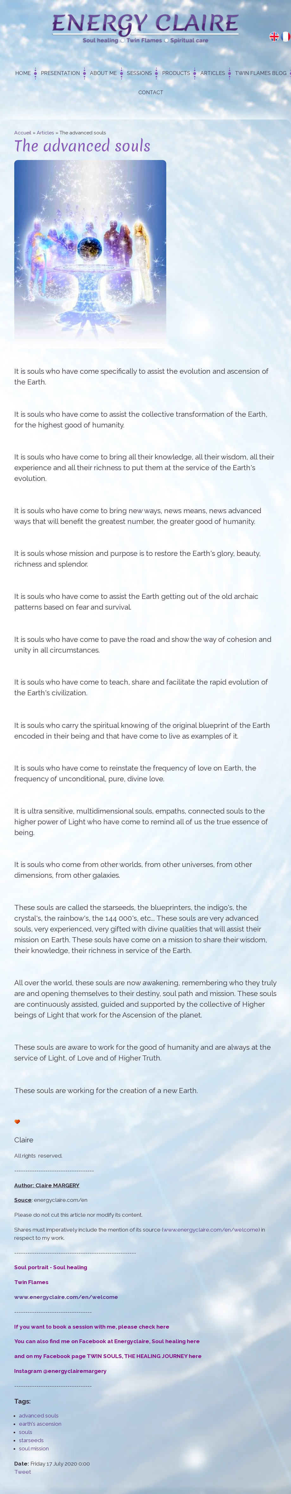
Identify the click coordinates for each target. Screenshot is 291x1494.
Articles (212, 73)
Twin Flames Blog (261, 73)
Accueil (22, 133)
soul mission (34, 1448)
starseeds (31, 1440)
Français (286, 37)
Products (176, 73)
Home (23, 73)
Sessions (139, 73)
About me (103, 73)
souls (25, 1432)
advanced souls (39, 1415)
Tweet (22, 1472)
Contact (150, 92)
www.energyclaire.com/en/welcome (210, 1230)
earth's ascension (40, 1424)
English (274, 37)
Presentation (60, 73)
